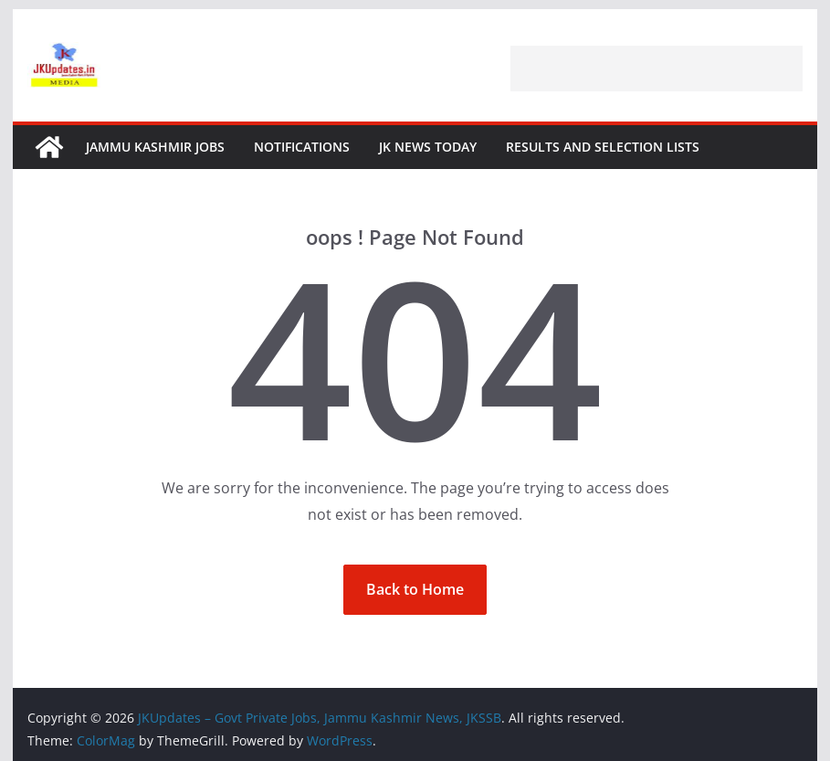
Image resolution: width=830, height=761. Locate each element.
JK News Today (428, 146)
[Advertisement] (656, 68)
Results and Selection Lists (602, 146)
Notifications (302, 146)
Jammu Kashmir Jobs (155, 146)
